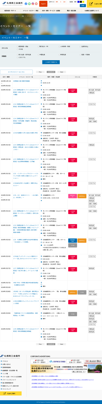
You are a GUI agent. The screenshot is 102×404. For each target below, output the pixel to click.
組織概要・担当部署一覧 (9, 370)
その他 (20, 49)
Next (61, 72)
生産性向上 (84, 46)
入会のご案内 (11, 393)
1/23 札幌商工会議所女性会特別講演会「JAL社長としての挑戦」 (25, 241)
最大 (65, 1)
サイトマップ (6, 389)
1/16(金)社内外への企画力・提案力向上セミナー (25, 184)
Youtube (36, 3)
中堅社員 (41, 54)
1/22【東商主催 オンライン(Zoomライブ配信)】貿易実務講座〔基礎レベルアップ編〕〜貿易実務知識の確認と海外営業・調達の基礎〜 (26, 228)
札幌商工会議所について (92, 11)
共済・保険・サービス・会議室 (51, 11)
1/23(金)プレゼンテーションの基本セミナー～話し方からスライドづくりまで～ (25, 257)
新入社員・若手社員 (24, 54)
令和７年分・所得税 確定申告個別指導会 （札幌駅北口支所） (25, 284)
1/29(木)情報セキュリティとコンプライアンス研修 (26, 302)
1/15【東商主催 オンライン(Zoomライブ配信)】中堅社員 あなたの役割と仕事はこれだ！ (26, 147)
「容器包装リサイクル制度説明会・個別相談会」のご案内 (25, 314)
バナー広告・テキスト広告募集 (12, 376)
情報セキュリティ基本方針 (10, 386)
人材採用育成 (72, 90)
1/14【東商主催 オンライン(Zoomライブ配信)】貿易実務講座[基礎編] (26, 105)
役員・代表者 (85, 54)
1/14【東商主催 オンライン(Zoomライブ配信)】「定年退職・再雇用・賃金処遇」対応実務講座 (26, 120)
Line (29, 3)
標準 (57, 1)
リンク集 (5, 373)
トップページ (3, 16)
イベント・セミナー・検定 (30, 11)
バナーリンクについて (9, 379)
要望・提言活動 (71, 11)
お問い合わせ (6, 364)
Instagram (33, 3)
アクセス (5, 361)
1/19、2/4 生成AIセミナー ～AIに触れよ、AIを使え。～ (25, 196)
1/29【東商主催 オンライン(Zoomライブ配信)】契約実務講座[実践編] (26, 330)
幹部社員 (62, 54)
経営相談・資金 (22, 46)
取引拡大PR (72, 196)
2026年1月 (51, 72)
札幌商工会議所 (13, 4)
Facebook (26, 3)
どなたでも (21, 57)
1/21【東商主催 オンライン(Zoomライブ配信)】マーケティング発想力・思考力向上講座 (26, 213)
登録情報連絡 (6, 367)
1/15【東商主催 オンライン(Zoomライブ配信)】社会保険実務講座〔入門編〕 (26, 160)
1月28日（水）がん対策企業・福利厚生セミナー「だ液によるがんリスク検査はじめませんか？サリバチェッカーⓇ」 (26, 293)
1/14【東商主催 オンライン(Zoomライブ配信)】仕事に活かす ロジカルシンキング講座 (26, 92)
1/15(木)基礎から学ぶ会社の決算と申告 (25, 133)
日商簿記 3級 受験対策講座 (21, 81)
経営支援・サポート (10, 11)
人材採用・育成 (64, 46)
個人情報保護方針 (7, 382)
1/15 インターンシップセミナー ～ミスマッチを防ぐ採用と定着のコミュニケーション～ (25, 175)
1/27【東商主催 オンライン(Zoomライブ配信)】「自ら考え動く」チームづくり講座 (26, 270)
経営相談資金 (72, 240)
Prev (40, 72)
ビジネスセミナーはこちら (16, 72)
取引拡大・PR (43, 46)
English (43, 4)
